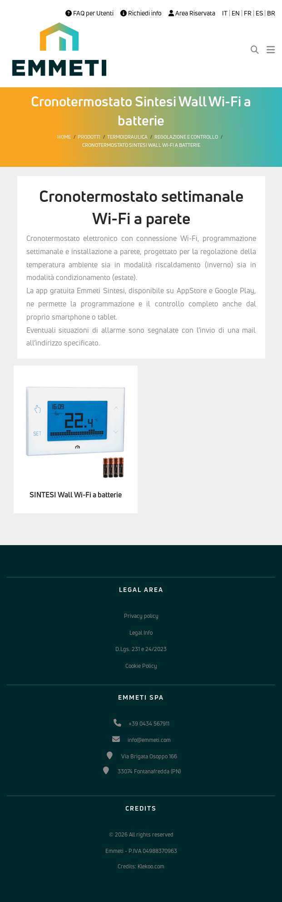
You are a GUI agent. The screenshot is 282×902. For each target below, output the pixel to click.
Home (64, 137)
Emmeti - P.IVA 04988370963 (141, 851)
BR (271, 13)
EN (236, 13)
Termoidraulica (127, 137)
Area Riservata (191, 13)
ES (259, 13)
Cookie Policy (141, 666)
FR (248, 13)
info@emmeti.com (149, 740)
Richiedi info (141, 13)
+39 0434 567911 (149, 723)
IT (225, 13)
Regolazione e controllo (186, 137)
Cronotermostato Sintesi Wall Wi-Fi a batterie (141, 145)
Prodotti (89, 137)
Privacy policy (141, 616)
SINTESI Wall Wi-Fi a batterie (76, 495)
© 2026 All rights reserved (141, 834)
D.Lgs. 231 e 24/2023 (141, 649)
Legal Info (141, 632)
